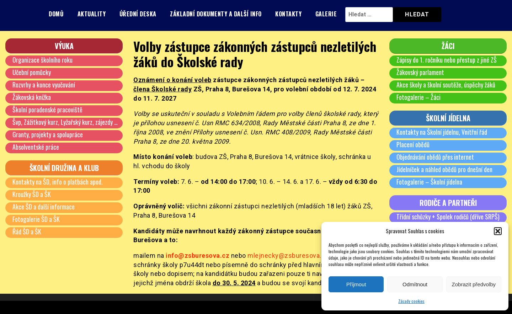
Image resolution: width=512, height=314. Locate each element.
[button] (497, 231)
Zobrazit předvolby (474, 284)
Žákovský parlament (420, 72)
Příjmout (356, 284)
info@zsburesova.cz (197, 255)
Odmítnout (414, 284)
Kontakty (288, 14)
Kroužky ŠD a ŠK (31, 194)
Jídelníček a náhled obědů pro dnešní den (444, 169)
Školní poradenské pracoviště (47, 109)
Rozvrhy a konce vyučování (43, 84)
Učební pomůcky (31, 72)
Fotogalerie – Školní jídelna (429, 181)
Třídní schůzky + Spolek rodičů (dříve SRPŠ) (448, 216)
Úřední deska (137, 14)
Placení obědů (413, 144)
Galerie (326, 14)
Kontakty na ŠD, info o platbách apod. (57, 181)
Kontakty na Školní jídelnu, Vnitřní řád (441, 132)
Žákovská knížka (31, 97)
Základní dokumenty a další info (216, 14)
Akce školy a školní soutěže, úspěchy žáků (445, 84)
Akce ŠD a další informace (43, 206)
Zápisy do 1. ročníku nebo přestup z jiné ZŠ (446, 59)
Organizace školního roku (42, 59)
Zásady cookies (411, 301)
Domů (56, 14)
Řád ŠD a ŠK (26, 231)
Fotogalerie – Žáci (418, 97)
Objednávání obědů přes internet (435, 156)
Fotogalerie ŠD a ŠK (36, 219)
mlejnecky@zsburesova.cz (288, 255)
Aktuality (92, 14)
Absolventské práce (35, 146)
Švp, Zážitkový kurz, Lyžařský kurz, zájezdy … (65, 122)
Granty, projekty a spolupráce (47, 134)
